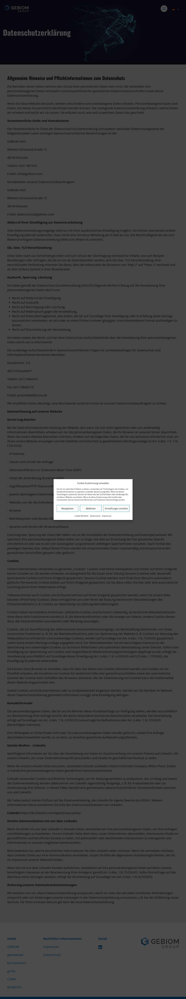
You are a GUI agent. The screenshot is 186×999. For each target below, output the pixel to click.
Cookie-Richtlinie (81, 516)
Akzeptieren (67, 508)
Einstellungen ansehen (116, 508)
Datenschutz (95, 516)
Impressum (106, 516)
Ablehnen (91, 508)
